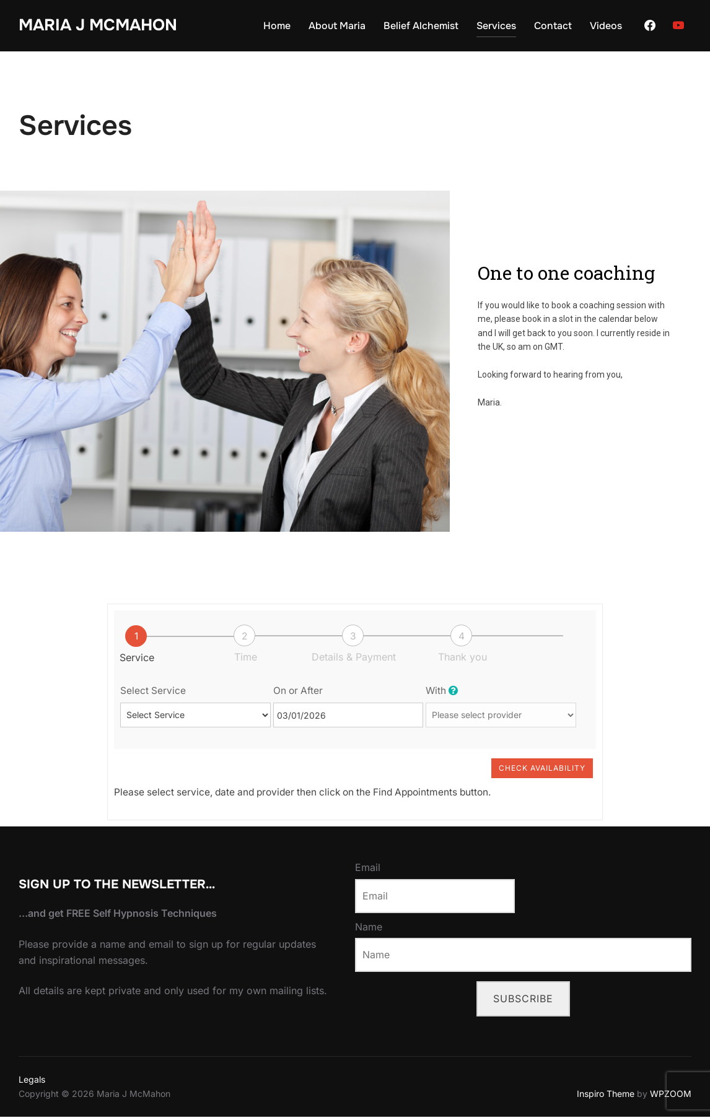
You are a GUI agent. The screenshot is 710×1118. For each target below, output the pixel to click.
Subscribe (523, 999)
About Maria (337, 25)
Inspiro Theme (605, 1094)
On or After (298, 691)
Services (496, 25)
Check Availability (542, 768)
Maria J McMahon (98, 25)
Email (367, 868)
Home (277, 25)
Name (368, 927)
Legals (32, 1080)
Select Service (153, 691)
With (442, 691)
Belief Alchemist (420, 25)
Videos (606, 25)
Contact (553, 25)
